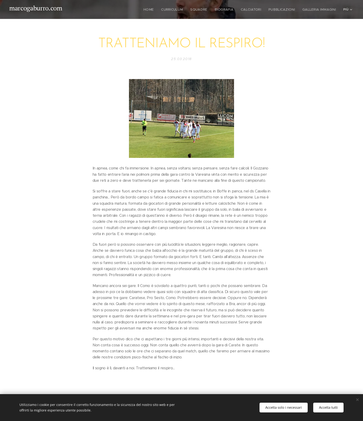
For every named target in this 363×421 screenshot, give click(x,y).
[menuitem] (138, 9)
